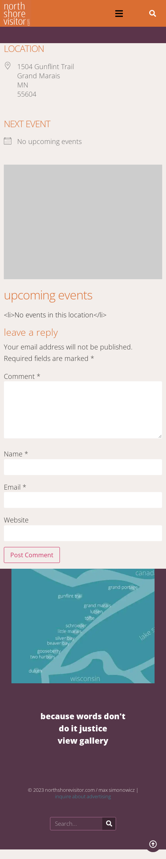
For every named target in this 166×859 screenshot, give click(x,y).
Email (15, 487)
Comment (22, 376)
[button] (119, 13)
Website (16, 519)
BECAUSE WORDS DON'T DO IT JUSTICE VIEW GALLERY (83, 728)
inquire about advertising (83, 796)
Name (16, 453)
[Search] (109, 823)
